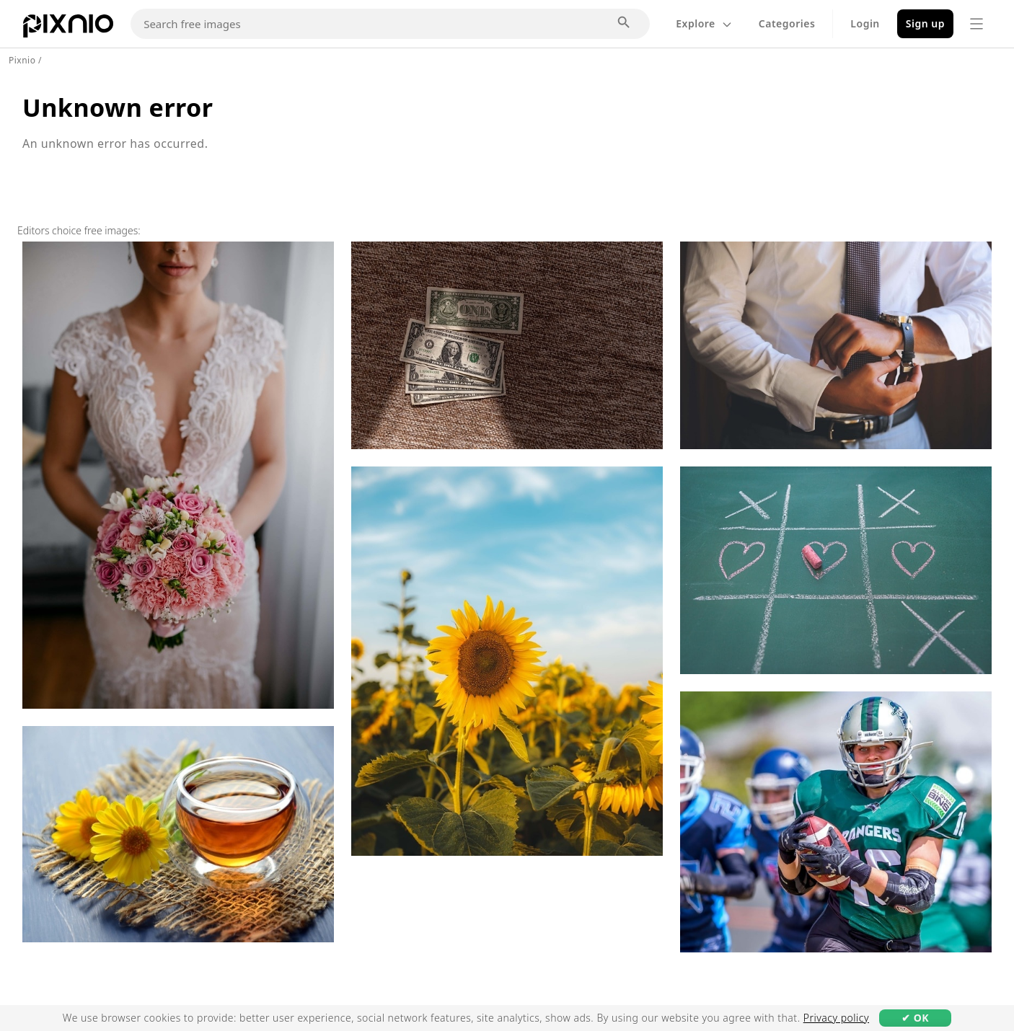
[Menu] (976, 23)
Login (864, 23)
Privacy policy (836, 1018)
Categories (787, 23)
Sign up (925, 23)
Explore (704, 23)
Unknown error (117, 107)
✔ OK (915, 1018)
